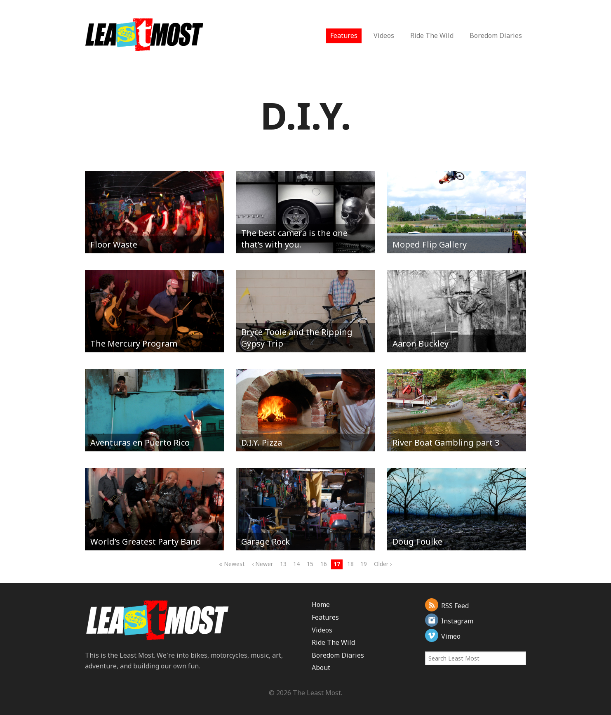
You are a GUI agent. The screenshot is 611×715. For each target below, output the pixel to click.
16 (323, 564)
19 (363, 564)
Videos (384, 35)
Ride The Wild (432, 35)
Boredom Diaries (496, 35)
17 (337, 564)
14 (296, 564)
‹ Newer (262, 564)
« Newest (232, 564)
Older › (383, 564)
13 (283, 564)
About (321, 667)
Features (343, 35)
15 (310, 564)
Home (321, 604)
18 (350, 564)
